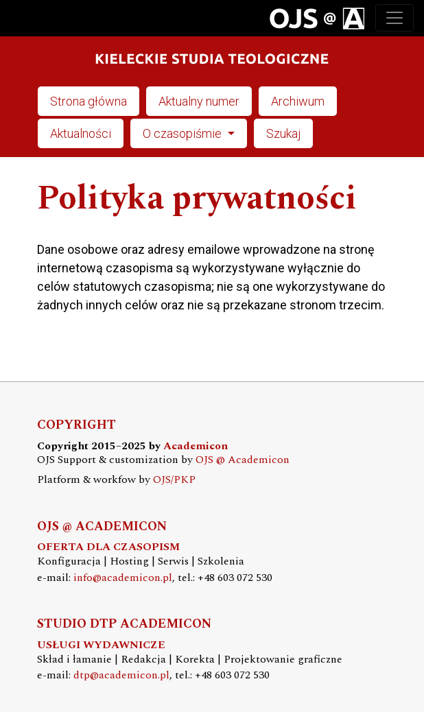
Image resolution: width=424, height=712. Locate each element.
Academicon (195, 446)
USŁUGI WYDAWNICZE (101, 645)
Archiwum (298, 101)
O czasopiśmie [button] (183, 133)
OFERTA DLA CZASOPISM (108, 547)
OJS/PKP (174, 480)
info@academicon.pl (122, 578)
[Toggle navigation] (394, 18)
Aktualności (80, 133)
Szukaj (283, 133)
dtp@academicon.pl (121, 675)
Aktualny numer (198, 101)
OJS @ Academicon (243, 460)
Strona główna (88, 101)
